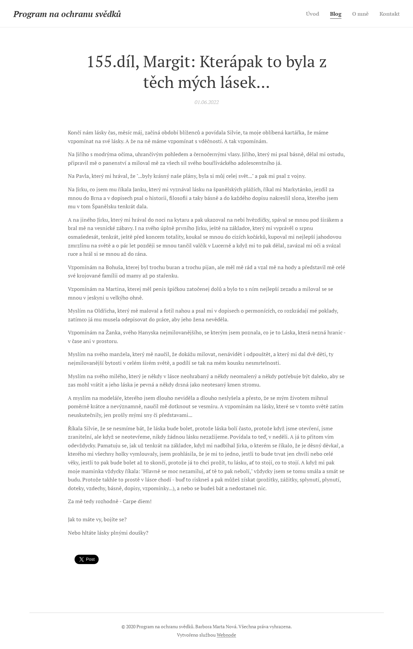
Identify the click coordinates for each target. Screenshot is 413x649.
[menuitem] (309, 13)
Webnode (226, 635)
